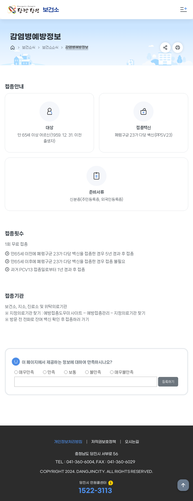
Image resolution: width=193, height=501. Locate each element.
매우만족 (24, 372)
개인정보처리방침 (68, 442)
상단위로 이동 (183, 485)
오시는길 (132, 442)
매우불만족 (121, 372)
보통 (70, 372)
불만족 (93, 372)
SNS (165, 47)
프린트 (177, 47)
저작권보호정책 (103, 442)
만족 (49, 372)
